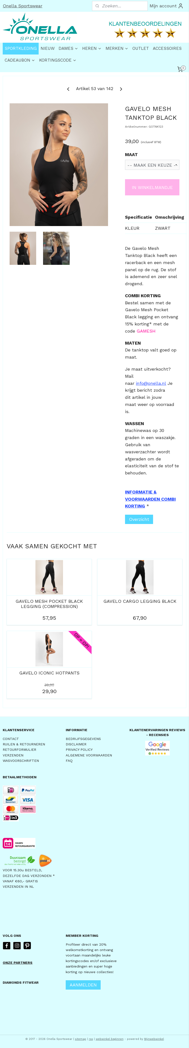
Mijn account (167, 6)
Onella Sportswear (22, 5)
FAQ (69, 761)
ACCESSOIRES (167, 48)
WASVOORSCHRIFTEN (21, 761)
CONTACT (11, 739)
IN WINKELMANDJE (152, 187)
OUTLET (140, 48)
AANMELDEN (83, 984)
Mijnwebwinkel (154, 1039)
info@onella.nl (151, 383)
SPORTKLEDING (21, 48)
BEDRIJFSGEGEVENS (83, 739)
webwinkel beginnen (110, 1039)
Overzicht (139, 519)
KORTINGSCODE (58, 60)
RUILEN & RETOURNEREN (24, 744)
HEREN (92, 48)
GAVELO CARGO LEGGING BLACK (139, 601)
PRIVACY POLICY (79, 750)
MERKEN (117, 48)
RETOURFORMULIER (19, 750)
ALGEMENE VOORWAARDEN (89, 755)
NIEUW (48, 48)
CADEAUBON (20, 60)
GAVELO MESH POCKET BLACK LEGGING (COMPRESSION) (49, 603)
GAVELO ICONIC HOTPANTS (49, 672)
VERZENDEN (13, 755)
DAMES (68, 48)
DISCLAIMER (76, 744)
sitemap (80, 1039)
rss (91, 1039)
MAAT (131, 154)
